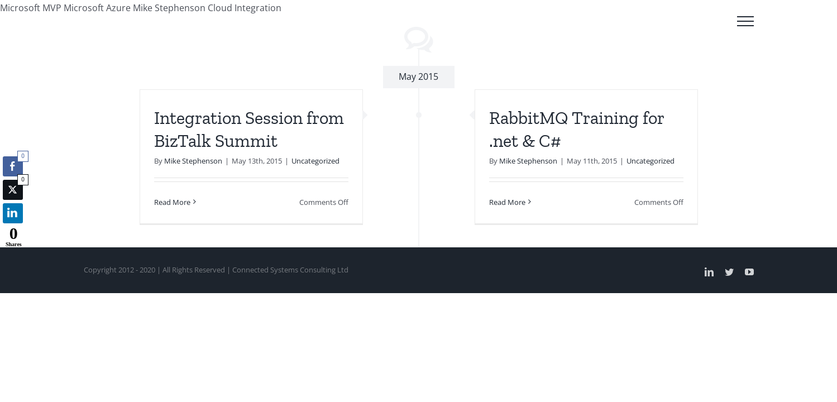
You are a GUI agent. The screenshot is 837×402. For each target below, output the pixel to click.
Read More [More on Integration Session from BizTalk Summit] (172, 202)
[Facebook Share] (13, 166)
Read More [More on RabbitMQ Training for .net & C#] (507, 202)
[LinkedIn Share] (13, 213)
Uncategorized (315, 161)
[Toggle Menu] (745, 21)
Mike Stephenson (193, 161)
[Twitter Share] (13, 190)
